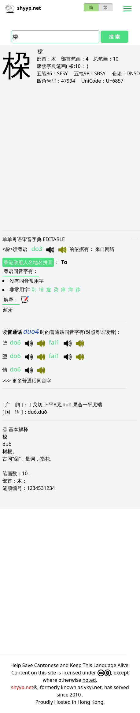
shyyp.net (22, 687)
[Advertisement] (70, 157)
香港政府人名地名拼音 (28, 262)
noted (89, 680)
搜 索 (114, 36)
